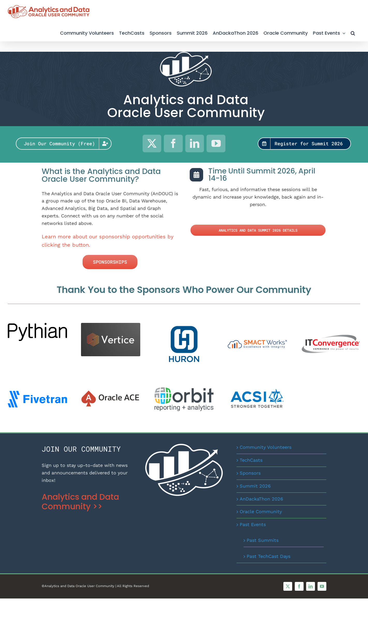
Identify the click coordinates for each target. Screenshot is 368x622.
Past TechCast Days (268, 556)
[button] (353, 32)
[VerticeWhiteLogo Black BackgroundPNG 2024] (110, 325)
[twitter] (152, 143)
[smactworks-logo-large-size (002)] (257, 342)
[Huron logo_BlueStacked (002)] (184, 325)
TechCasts (251, 460)
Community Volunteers (265, 447)
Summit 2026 (255, 486)
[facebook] (173, 143)
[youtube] (216, 143)
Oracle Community (261, 511)
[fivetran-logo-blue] (37, 393)
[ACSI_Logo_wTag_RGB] (257, 391)
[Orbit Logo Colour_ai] (184, 389)
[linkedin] (194, 143)
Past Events (253, 524)
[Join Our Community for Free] (64, 144)
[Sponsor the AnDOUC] (110, 262)
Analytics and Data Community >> (80, 501)
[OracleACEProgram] (110, 392)
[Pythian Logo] (37, 325)
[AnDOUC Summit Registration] (304, 144)
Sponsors (250, 473)
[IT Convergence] (330, 333)
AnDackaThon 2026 (261, 499)
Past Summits (262, 540)
